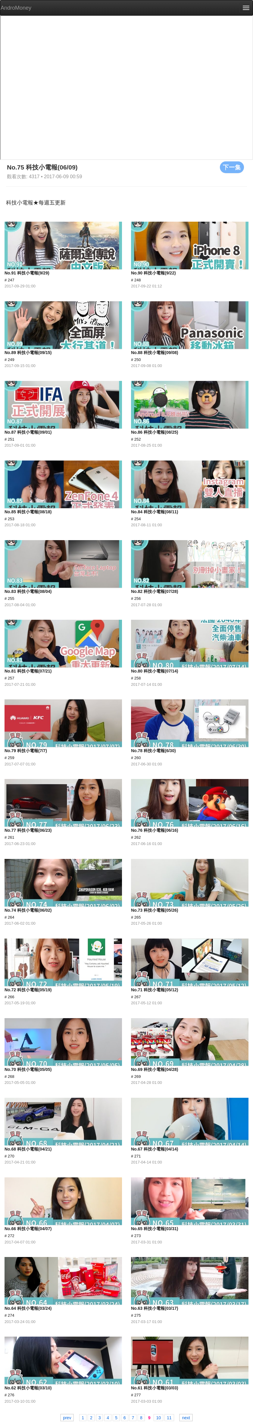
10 (158, 1417)
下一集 (232, 167)
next (186, 1417)
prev (67, 1417)
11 (169, 1417)
